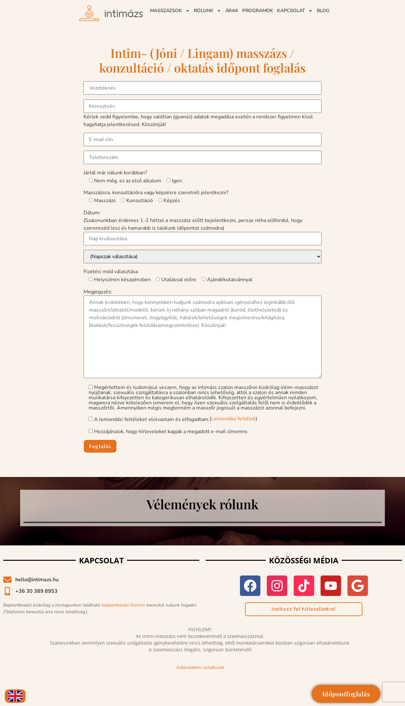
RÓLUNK (207, 10)
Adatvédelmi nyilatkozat (200, 667)
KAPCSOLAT (295, 10)
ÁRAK (231, 10)
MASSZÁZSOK (170, 10)
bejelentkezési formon (123, 605)
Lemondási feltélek (233, 418)
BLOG (323, 10)
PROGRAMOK (257, 10)
